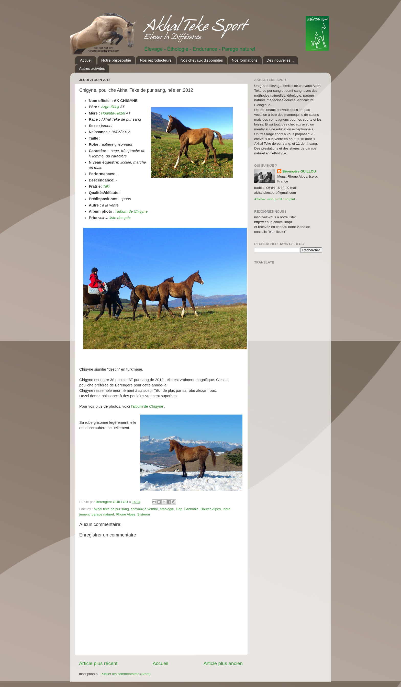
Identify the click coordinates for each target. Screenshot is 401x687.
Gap (179, 509)
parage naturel (103, 514)
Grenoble (191, 509)
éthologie (167, 509)
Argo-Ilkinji (110, 107)
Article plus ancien (223, 663)
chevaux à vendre (144, 509)
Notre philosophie (116, 60)
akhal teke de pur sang (111, 509)
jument (84, 514)
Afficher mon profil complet (274, 199)
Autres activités (92, 68)
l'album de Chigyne (132, 211)
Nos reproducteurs (155, 60)
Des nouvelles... (280, 60)
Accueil (86, 60)
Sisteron (143, 514)
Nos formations (245, 60)
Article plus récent (98, 663)
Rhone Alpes (126, 514)
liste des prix (120, 218)
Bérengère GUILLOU (299, 171)
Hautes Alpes (211, 509)
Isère (226, 509)
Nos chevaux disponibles (202, 60)
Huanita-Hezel (113, 113)
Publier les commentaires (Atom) (126, 674)
